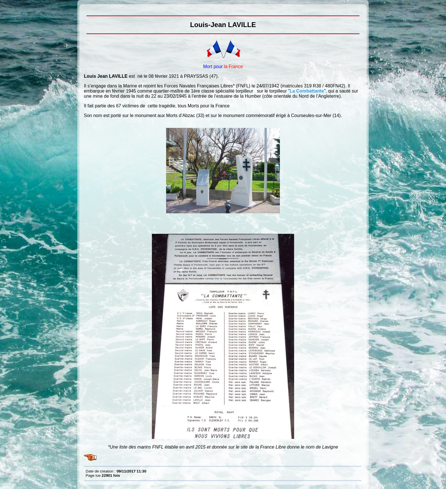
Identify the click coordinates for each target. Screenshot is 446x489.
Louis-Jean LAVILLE (87, 8)
